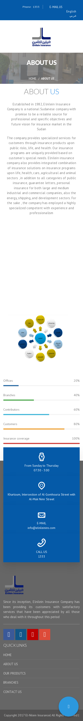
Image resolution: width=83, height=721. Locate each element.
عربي (73, 16)
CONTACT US (12, 692)
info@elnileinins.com (41, 528)
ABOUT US (10, 664)
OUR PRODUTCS (14, 673)
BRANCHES (10, 682)
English (71, 11)
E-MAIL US (56, 7)
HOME (32, 78)
